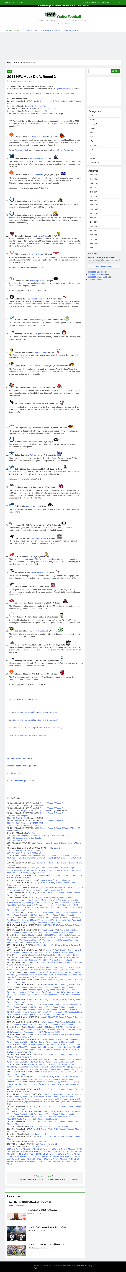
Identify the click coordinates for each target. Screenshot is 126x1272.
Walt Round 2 (27, 915)
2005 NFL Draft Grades (17, 818)
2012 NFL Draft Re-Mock (68, 1154)
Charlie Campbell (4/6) (37, 106)
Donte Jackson (38, 215)
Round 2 (61, 101)
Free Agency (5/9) (35, 900)
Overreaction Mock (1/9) (48, 1119)
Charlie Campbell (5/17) (37, 1082)
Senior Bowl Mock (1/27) (44, 1069)
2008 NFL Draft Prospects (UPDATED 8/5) (24, 853)
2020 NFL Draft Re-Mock (39, 1149)
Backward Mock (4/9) (39, 1012)
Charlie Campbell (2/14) (38, 111)
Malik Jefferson (38, 572)
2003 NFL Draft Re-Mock (49, 1161)
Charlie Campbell (34, 1231)
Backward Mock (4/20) (55, 888)
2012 (91, 235)
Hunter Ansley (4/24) (16, 870)
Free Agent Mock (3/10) (37, 1049)
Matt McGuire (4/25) (36, 855)
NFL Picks (11, 773)
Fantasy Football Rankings (19, 766)
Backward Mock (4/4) (33, 940)
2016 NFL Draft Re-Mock (53, 1151)
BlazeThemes (81, 1266)
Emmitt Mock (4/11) (16, 1084)
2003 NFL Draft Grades (17, 806)
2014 (91, 226)
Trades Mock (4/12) (26, 975)
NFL (91, 141)
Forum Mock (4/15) (68, 858)
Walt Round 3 (40, 915)
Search (115, 71)
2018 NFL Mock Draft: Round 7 (48, 720)
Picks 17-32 (52, 101)
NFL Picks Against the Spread (50, 30)
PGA (91, 150)
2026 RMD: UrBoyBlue (96, 272)
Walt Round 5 (61, 913)
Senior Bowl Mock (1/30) (54, 1084)
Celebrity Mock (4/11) (44, 957)
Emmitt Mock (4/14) (56, 937)
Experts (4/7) (70, 903)
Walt (10, 81)
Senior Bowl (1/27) (52, 1032)
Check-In (85, 6)
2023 (91, 188)
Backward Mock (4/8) (57, 1030)
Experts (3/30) (28, 873)
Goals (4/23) (66, 990)
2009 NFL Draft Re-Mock (62, 1156)
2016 (91, 218)
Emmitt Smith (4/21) (71, 855)
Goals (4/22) (65, 1010)
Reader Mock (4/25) (69, 868)
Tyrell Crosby (40, 631)
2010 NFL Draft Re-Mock (39, 1156)
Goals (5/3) (52, 955)
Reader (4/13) (44, 890)
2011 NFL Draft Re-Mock (17, 1156)
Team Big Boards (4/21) (35, 903)
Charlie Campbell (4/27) (38, 1010)
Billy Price (36, 387)
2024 (91, 183)
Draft (9, 71)
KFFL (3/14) (40, 873)
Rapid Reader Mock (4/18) (35, 937)
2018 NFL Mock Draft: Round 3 (26, 700)
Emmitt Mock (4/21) (16, 903)
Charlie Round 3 (67, 915)
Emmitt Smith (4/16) (55, 870)
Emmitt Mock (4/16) (21, 1012)
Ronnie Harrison (39, 538)
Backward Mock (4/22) (68, 900)
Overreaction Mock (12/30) (60, 960)
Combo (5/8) (54, 990)
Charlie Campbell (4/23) (38, 1064)
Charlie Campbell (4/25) (38, 935)
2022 (91, 192)
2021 (91, 196)
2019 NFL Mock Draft (20, 735)
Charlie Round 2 (53, 915)
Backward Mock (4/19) (36, 870)
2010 (91, 243)
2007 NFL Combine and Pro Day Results (24, 838)
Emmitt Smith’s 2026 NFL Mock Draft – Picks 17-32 (30, 1202)
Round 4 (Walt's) (47, 880)
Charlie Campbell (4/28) (38, 990)
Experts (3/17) (32, 890)
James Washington (40, 366)
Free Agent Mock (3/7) (33, 1015)
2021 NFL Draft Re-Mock (17, 1149)
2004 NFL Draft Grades (40, 811)
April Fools (32, 833)
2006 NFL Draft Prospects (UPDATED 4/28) (25, 823)
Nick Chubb (37, 442)
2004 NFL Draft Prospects (18, 811)
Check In (19, 30)
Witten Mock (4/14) (21, 1047)
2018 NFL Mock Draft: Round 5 (48, 712)
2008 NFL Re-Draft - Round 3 (19, 850)
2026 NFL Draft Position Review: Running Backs (47, 1227)
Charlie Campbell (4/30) (38, 972)
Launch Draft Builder (104, 266)
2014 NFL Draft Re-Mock (23, 1154)
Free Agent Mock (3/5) (26, 977)
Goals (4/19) (18, 937)
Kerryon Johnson (42, 334)
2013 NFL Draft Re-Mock (46, 1154)
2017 (91, 213)
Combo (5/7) (54, 1010)
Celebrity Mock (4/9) (72, 870)
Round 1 (43, 101)
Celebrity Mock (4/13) (55, 903)
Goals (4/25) (54, 972)
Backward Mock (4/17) (31, 920)
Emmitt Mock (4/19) (74, 918)
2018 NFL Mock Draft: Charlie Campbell (51, 728)
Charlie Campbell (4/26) (38, 918)
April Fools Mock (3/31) (58, 1127)
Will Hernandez (37, 158)
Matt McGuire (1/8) (70, 905)
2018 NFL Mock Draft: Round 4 (23, 712)
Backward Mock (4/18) (69, 1082)
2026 (91, 175)
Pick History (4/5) (15, 940)
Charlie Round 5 (14, 915)
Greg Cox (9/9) (55, 923)
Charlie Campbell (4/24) (38, 1134)
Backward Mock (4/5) (73, 1047)
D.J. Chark (30, 557)
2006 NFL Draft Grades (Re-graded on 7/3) (25, 826)
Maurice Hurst (38, 175)
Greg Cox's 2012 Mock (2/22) (49, 905)
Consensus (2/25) (58, 890)
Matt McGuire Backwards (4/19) (45, 858)
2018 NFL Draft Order (65, 94)
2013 (91, 231)
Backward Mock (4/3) (64, 975)
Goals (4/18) (66, 1064)
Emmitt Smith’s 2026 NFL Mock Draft (96, 2)
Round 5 (11, 104)
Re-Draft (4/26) (34, 868)
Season (92, 158)
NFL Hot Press (95, 145)
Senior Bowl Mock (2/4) (27, 1119)
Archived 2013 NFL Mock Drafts (36, 942)
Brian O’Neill (37, 201)
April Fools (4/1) (14, 873)
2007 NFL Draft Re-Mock (31, 1159)
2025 (91, 179)
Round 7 (18, 830)
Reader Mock (67, 940)
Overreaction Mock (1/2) (54, 1015)
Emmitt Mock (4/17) (74, 888)
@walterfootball (63, 89)
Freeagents (94, 124)
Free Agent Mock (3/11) (33, 1032)
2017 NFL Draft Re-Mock (31, 1151)
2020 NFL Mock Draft (39, 735)
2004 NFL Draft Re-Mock (26, 1161)
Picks (92, 154)
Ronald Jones (41, 353)
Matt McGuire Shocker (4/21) (19, 858)
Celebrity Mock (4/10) (44, 975)
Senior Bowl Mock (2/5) (54, 1102)
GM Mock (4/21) (55, 935)
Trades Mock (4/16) (39, 992)
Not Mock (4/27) (65, 955)
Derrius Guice (42, 236)
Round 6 (10, 830)
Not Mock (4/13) (72, 937)
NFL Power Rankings (16, 781)
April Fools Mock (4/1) (26, 905)
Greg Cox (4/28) (51, 900)
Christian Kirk (38, 404)
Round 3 (69, 101)
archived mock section (37, 124)
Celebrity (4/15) (48, 920)
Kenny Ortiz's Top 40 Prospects (57, 835)
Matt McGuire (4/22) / (37, 888)
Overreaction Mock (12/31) (23, 1052)
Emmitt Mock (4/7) (55, 1047)
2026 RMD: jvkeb (94, 280)
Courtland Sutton (36, 254)
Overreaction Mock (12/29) (48, 977)
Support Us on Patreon (60, 150)
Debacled (77, 6)
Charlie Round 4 (74, 913)
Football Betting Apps (71, 30)
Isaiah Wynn (35, 281)
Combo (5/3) (54, 1064)
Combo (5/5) (54, 1044)
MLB (91, 132)
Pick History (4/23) (57, 918)
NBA (91, 137)
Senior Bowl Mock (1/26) (58, 1049)
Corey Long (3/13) (25, 1069)
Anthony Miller (36, 455)
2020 (91, 201)
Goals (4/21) (66, 1027)
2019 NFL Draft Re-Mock (62, 1149)
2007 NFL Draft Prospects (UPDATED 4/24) (25, 835)
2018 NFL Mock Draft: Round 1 (24, 728)
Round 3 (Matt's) (22, 885)
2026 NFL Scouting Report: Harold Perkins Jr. (46, 1244)
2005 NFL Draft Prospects (18, 816)
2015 (91, 222)
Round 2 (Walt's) (47, 883)
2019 (91, 205)
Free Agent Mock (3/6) (37, 923)
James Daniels (32, 506)
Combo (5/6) (54, 1027)
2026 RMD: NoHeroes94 (97, 275)
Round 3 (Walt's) (62, 883)
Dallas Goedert (36, 320)
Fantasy (92, 120)
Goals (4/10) (61, 920)
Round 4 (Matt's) (63, 880)
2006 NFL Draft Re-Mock (54, 1159)
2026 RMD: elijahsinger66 (97, 277)
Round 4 (77, 101)
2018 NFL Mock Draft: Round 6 (23, 720)
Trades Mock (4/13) (27, 957)
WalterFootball (69, 17)
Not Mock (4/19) (14, 920)
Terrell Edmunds (37, 299)
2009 (91, 248)
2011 (91, 239)
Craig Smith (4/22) (54, 855)
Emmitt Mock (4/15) (21, 1030)
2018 (91, 209)
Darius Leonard (33, 469)
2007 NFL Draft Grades (17, 840)
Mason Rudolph (42, 428)
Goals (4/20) (65, 1044)
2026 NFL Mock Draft (31, 30)
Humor (92, 128)
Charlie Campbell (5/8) (37, 955)
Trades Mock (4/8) (26, 1067)
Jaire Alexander (38, 137)
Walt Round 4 (48, 913)
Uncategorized (95, 162)
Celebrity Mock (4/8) (16, 890)
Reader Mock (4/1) (19, 923)
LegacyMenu (9, 30)
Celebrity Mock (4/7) (58, 1012)
